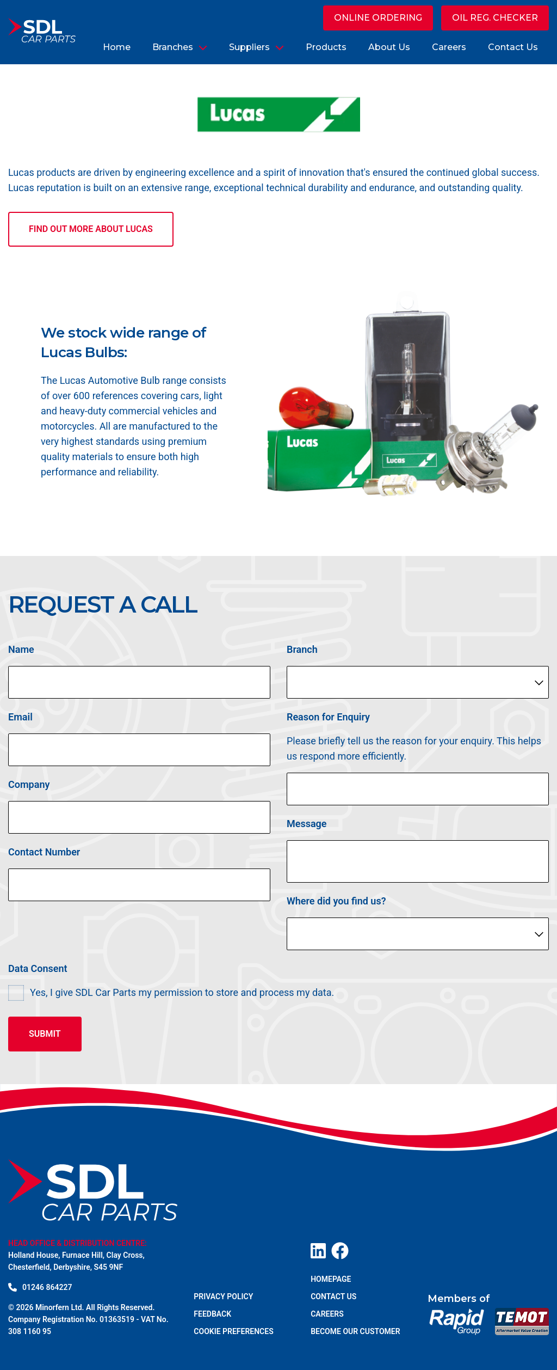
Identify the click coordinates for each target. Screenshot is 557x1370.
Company (28, 787)
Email (20, 719)
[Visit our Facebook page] (340, 1250)
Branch (302, 652)
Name (21, 652)
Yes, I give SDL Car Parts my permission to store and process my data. (182, 995)
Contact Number (44, 854)
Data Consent (37, 971)
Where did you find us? (336, 903)
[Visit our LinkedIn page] (318, 1250)
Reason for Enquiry (328, 719)
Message (307, 826)
